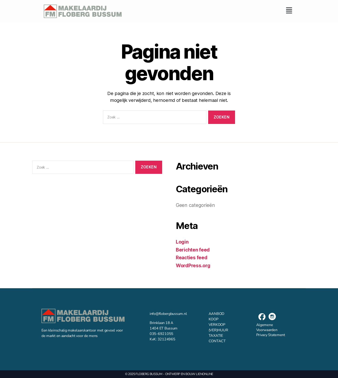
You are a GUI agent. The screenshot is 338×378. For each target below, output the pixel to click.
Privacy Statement (270, 334)
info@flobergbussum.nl (168, 313)
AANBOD (216, 313)
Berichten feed (193, 250)
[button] (210, 10)
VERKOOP (217, 324)
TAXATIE (216, 335)
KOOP (213, 319)
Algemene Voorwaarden (266, 327)
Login (182, 242)
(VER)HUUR (218, 330)
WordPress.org (193, 265)
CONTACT (217, 341)
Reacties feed (191, 257)
